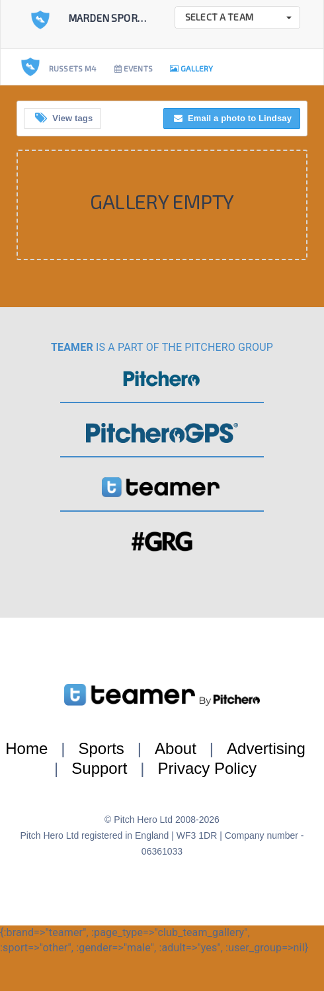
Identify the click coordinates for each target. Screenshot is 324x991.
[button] (237, 17)
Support (99, 768)
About (175, 748)
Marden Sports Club (121, 18)
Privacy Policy (207, 768)
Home (26, 748)
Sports (101, 748)
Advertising (266, 748)
